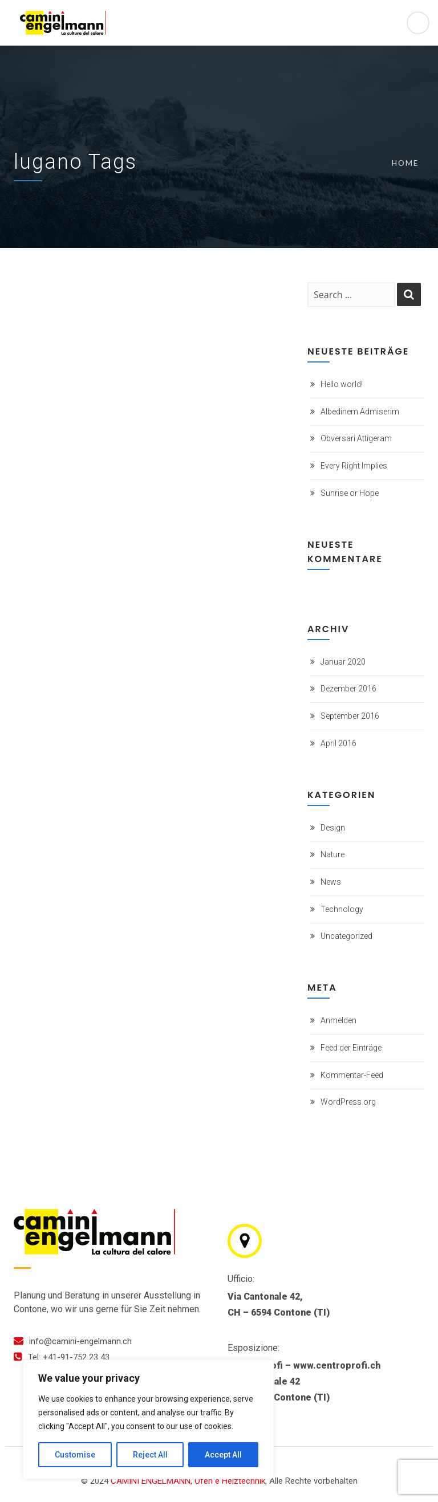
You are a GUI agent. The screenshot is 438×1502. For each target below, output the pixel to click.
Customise (75, 1454)
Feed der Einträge (351, 1047)
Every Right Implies (354, 465)
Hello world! (342, 384)
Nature (332, 854)
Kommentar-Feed (352, 1075)
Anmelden (338, 1020)
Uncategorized (346, 936)
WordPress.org (348, 1101)
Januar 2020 (343, 661)
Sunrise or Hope (350, 493)
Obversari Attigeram (356, 438)
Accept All (223, 1454)
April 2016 (338, 743)
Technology (342, 909)
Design (333, 827)
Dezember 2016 (348, 688)
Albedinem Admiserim (360, 411)
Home (405, 163)
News (331, 881)
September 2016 (350, 716)
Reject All (150, 1454)
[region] (148, 1419)
